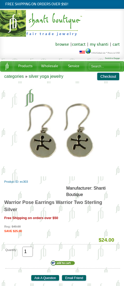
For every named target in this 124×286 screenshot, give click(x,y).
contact (79, 44)
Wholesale (49, 66)
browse (62, 44)
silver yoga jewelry (46, 76)
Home (6, 66)
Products (25, 66)
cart (116, 44)
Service (73, 66)
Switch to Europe (112, 58)
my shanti (98, 44)
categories (14, 76)
